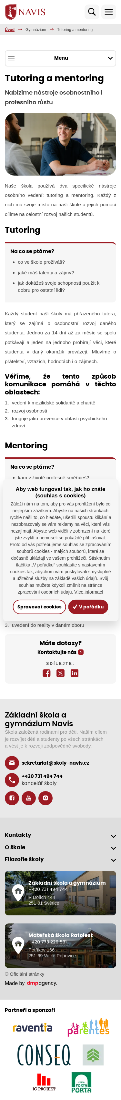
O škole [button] (15, 847)
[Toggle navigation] (108, 12)
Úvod (10, 29)
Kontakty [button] (18, 835)
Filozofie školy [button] (24, 859)
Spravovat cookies (39, 607)
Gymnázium (35, 29)
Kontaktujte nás (56, 652)
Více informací (88, 592)
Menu (60, 58)
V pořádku (88, 607)
